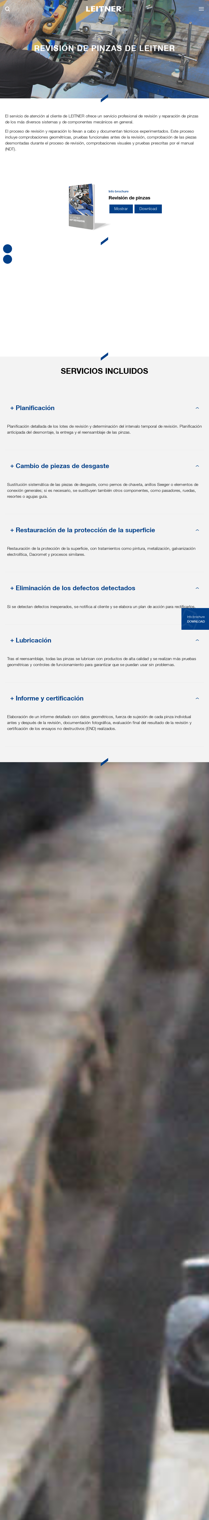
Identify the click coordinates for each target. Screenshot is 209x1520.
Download (148, 208)
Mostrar (121, 208)
